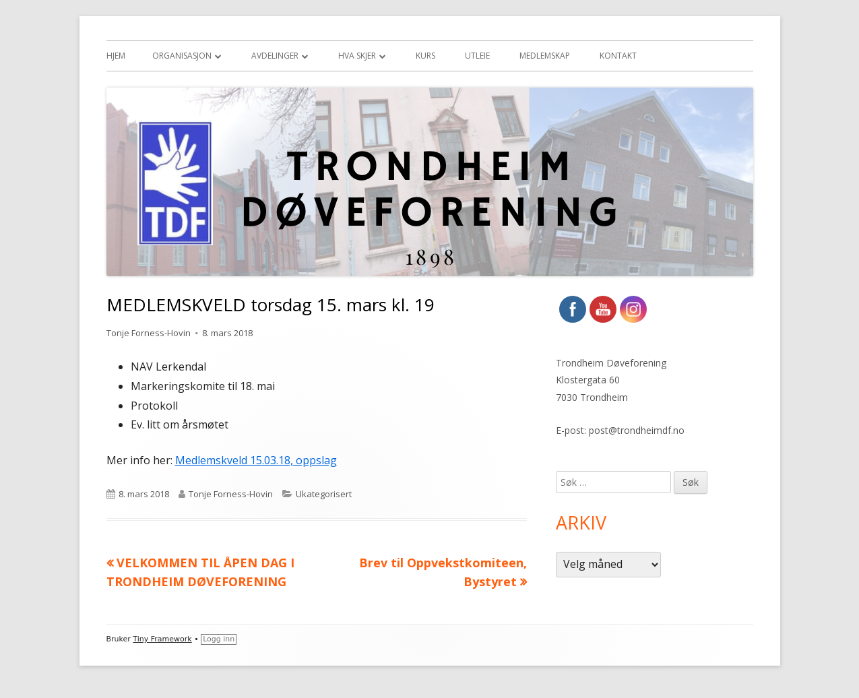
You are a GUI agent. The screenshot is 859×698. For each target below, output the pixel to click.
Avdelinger (274, 55)
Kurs (425, 55)
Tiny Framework (162, 639)
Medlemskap (544, 55)
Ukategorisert (324, 494)
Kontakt (618, 55)
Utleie (477, 55)
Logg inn (218, 639)
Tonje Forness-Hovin (148, 333)
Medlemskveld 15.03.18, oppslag (256, 460)
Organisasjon (182, 55)
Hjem (115, 55)
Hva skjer (357, 55)
